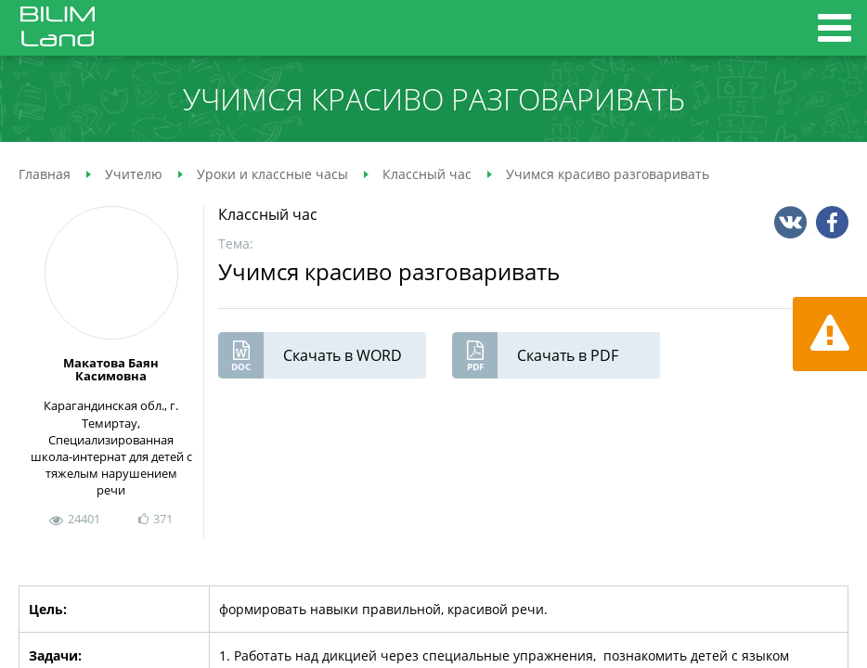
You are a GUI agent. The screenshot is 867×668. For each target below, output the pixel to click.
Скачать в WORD (310, 355)
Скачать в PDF (535, 355)
